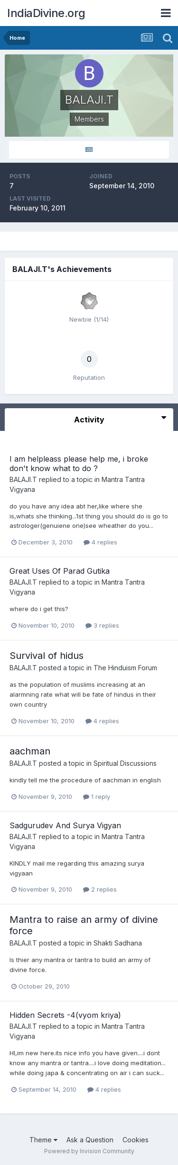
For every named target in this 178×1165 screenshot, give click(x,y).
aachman (29, 751)
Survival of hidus (46, 655)
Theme (43, 1140)
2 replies (100, 889)
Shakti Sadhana (118, 943)
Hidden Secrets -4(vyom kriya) (65, 1015)
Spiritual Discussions (125, 763)
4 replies (100, 542)
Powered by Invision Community (89, 1151)
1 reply (96, 796)
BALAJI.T (23, 479)
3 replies (102, 625)
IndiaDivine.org (46, 13)
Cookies (135, 1140)
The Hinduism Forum (125, 668)
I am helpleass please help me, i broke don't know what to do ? (78, 463)
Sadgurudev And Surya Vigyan (65, 825)
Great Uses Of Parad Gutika (59, 571)
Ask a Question (89, 1140)
